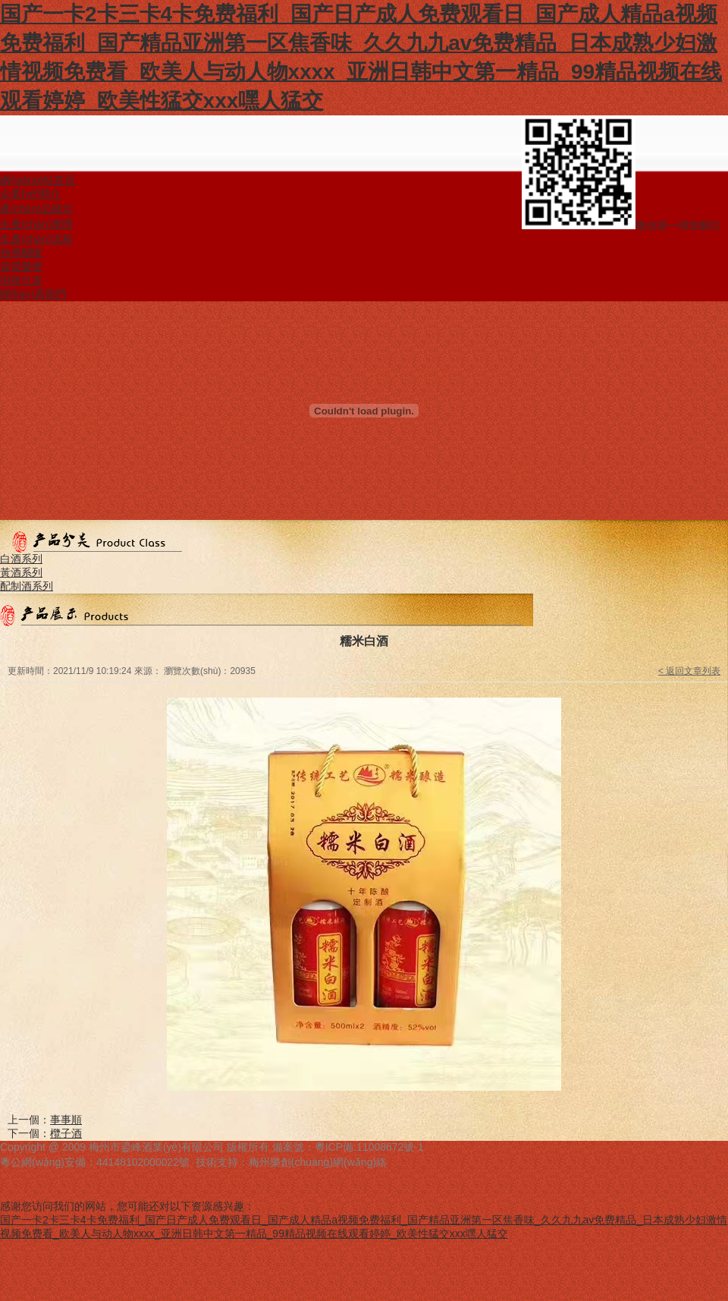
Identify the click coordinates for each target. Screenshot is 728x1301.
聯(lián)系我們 (33, 294)
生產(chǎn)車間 (36, 224)
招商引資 (21, 280)
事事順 (66, 1120)
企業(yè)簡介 (30, 193)
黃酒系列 (21, 572)
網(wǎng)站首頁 (37, 180)
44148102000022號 (143, 1162)
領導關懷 (21, 253)
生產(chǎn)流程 (36, 239)
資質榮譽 (21, 266)
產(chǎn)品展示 (36, 209)
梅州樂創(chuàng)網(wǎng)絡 (318, 1162)
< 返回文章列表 (689, 671)
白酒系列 (21, 559)
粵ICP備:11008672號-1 (369, 1147)
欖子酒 (66, 1133)
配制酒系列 (26, 586)
